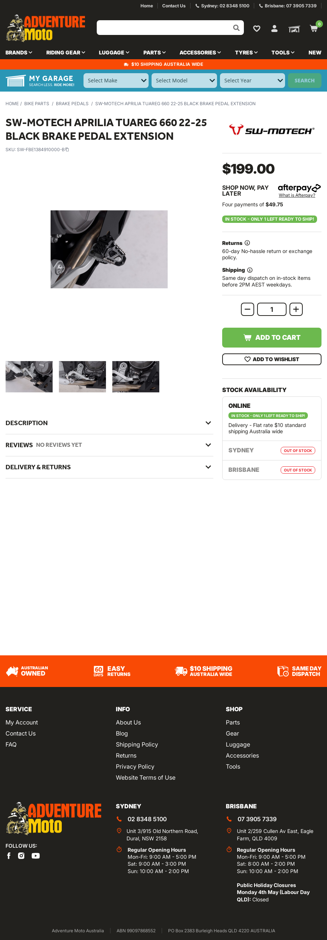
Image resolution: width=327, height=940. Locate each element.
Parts (233, 722)
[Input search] (170, 27)
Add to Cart (272, 337)
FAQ (11, 744)
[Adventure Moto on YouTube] (36, 855)
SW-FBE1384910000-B (43, 149)
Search (305, 80)
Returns (126, 755)
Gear (232, 733)
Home (12, 103)
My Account (22, 722)
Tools (233, 766)
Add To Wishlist (271, 359)
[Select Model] (184, 80)
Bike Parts (36, 103)
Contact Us (21, 733)
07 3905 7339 (257, 819)
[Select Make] (116, 80)
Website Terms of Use (145, 777)
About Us (128, 722)
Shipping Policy (137, 744)
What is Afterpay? (297, 195)
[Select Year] (252, 80)
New (315, 52)
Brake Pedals (72, 103)
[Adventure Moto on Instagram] (21, 855)
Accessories (242, 755)
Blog (122, 733)
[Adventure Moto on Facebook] (9, 855)
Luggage (238, 744)
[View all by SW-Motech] (271, 129)
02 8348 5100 (147, 819)
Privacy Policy (135, 766)
